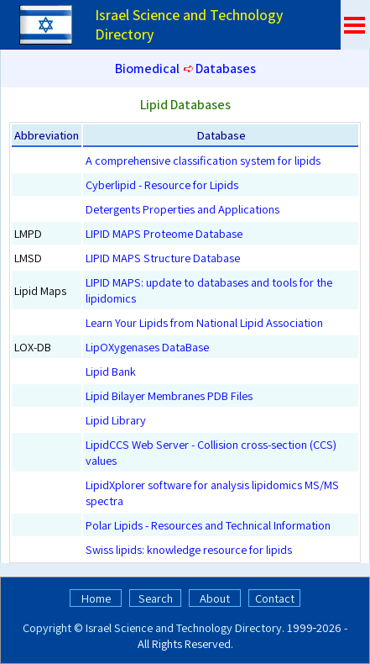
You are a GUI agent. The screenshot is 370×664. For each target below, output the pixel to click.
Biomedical (147, 68)
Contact (274, 598)
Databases (225, 68)
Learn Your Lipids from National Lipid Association (204, 322)
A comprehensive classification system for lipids (203, 160)
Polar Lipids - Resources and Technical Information (208, 525)
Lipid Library (116, 420)
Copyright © (53, 627)
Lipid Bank (111, 371)
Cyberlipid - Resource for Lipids (162, 184)
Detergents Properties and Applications (182, 209)
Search (155, 598)
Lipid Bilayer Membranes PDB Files (169, 395)
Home (96, 598)
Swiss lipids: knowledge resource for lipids (189, 549)
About (215, 598)
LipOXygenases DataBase (147, 347)
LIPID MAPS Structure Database (163, 258)
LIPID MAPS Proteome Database (164, 233)
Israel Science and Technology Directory (184, 627)
